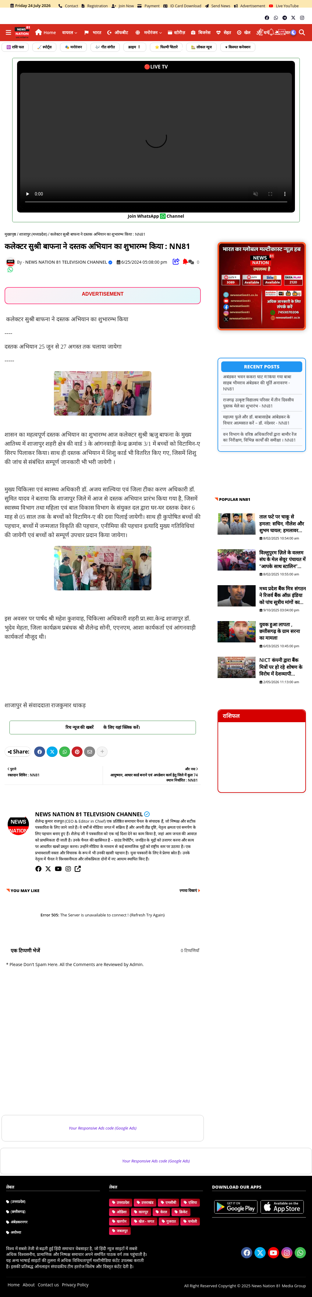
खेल (243, 32)
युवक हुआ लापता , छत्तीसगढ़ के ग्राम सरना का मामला (279, 631)
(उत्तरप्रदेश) (18, 1201)
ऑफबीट (117, 32)
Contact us (48, 1285)
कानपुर (143, 1211)
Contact (68, 6)
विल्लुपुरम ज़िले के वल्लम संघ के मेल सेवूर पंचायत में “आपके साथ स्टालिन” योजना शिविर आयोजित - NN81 (282, 559)
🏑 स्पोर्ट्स (44, 47)
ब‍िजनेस (200, 32)
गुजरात (171, 1221)
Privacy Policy (75, 1285)
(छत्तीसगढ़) (18, 1211)
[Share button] (102, 752)
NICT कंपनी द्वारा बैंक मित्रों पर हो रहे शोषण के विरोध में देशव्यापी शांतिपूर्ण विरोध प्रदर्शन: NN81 (280, 667)
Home (50, 32)
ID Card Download (182, 6)
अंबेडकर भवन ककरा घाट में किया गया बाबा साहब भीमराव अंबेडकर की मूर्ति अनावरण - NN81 (257, 387)
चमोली (192, 1221)
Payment (148, 6)
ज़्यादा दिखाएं (188, 890)
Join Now (123, 6)
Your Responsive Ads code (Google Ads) (102, 1128)
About (29, 1285)
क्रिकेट (183, 1211)
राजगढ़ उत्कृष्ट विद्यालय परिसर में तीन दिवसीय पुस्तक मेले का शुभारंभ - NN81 (258, 407)
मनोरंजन (146, 32)
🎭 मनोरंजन (73, 47)
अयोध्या (16, 1232)
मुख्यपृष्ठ (10, 234)
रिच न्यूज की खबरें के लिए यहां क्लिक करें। (103, 727)
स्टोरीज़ (176, 32)
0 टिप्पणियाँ (190, 950)
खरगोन (121, 1221)
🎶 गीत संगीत (105, 47)
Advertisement (249, 6)
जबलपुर (122, 1230)
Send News (217, 6)
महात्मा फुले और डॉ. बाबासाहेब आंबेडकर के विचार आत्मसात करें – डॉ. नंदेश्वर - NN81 (256, 424)
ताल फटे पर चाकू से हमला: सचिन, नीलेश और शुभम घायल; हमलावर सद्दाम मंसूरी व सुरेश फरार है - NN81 (282, 523)
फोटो (175, 49)
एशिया (192, 1202)
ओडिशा (121, 1211)
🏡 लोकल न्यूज (201, 47)
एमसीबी (170, 1202)
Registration (95, 6)
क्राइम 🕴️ (134, 47)
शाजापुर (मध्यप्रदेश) (33, 234)
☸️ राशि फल (15, 47)
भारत (92, 32)
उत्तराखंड (147, 1202)
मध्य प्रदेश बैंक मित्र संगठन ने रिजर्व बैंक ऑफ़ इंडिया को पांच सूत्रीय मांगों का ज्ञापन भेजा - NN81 (282, 595)
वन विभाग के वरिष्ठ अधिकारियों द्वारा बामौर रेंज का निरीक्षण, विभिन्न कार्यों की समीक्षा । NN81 (259, 441)
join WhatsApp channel (156, 216)
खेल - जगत (146, 1221)
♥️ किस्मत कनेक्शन (237, 47)
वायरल (67, 32)
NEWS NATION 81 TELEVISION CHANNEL (89, 814)
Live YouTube (284, 6)
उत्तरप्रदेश (123, 1202)
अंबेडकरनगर (19, 1222)
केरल (163, 1211)
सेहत (223, 32)
